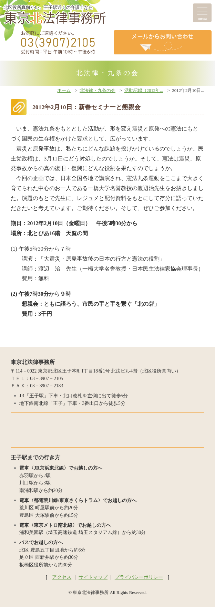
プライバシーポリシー (139, 577)
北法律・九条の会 (97, 90)
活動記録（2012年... (143, 90)
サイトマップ (93, 577)
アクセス (61, 577)
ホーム (64, 90)
